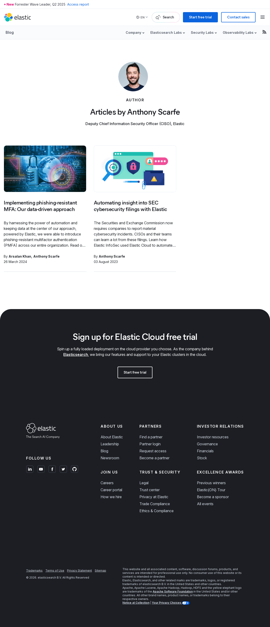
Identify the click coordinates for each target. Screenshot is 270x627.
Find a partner (150, 437)
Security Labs (202, 32)
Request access (152, 451)
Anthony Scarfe (46, 256)
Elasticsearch (75, 354)
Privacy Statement (79, 570)
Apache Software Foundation (173, 591)
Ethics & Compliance (156, 510)
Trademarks (34, 570)
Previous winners (211, 482)
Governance (207, 444)
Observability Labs (238, 32)
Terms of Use (54, 570)
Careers (107, 482)
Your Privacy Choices (167, 602)
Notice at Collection (135, 602)
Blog (10, 32)
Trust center (149, 489)
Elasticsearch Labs (166, 32)
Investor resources (213, 437)
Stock (202, 458)
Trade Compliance (154, 503)
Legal (143, 482)
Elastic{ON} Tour (211, 489)
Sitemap (100, 570)
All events (205, 503)
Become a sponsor (213, 496)
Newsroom (110, 458)
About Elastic (112, 437)
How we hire (111, 496)
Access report (78, 4)
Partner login (150, 444)
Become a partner (154, 458)
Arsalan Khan (20, 256)
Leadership (110, 444)
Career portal (111, 489)
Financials (205, 451)
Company (133, 32)
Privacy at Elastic (153, 496)
